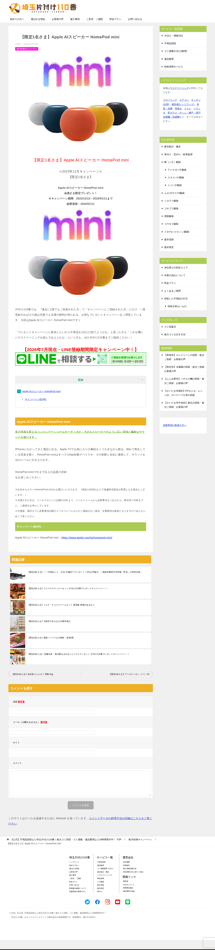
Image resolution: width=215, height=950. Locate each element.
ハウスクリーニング (178, 98)
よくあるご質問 (172, 300)
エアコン (184, 110)
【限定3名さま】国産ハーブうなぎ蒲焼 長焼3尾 (51, 647)
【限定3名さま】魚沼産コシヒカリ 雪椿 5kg (32, 684)
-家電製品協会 (128, 898)
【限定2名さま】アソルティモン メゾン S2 (129, 684)
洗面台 (178, 118)
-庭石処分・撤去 (103, 882)
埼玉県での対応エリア (176, 277)
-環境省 (125, 891)
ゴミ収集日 (170, 336)
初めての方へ (17, 29)
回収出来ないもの (177, 316)
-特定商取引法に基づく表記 (133, 882)
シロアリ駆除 (171, 210)
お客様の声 (57, 29)
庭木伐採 (169, 249)
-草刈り (99, 901)
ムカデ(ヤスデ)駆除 (174, 203)
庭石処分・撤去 (172, 156)
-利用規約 (126, 875)
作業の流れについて (174, 285)
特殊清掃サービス (173, 76)
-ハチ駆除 (100, 892)
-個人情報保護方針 (130, 878)
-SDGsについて (128, 894)
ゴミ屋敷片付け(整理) (175, 61)
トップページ (74, 872)
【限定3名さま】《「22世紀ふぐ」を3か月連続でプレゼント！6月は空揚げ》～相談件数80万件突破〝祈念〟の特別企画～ (85, 582)
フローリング (170, 110)
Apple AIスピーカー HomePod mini (41, 401)
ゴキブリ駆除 (171, 218)
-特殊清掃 (100, 888)
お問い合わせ (135, 29)
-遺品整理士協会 (129, 901)
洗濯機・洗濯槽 (171, 126)
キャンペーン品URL (36, 409)
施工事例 (75, 29)
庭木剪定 (169, 257)
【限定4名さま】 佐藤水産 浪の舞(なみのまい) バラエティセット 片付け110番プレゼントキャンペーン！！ (79, 664)
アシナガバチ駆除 (177, 179)
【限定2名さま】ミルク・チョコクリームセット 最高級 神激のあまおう (61, 615)
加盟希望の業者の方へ (174, 435)
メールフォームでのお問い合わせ (175, 19)
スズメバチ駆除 (176, 187)
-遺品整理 (100, 875)
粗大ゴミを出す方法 (174, 344)
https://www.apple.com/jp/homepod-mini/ (86, 547)
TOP (66, 849)
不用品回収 (170, 53)
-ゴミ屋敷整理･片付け (105, 878)
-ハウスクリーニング (104, 885)
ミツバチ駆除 (175, 195)
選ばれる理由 (38, 29)
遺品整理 (169, 68)
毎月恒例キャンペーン (27, 58)
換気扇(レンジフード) (182, 114)
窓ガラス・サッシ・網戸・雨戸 (184, 122)
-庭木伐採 (100, 895)
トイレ (187, 118)
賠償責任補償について (77, 898)
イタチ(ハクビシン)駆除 (176, 241)
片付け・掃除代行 (173, 45)
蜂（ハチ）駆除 (172, 172)
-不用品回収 (101, 872)
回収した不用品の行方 (176, 308)
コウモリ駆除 (171, 233)
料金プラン (115, 29)
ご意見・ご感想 (94, 29)
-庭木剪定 (100, 898)
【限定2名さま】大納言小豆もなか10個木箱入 (49, 631)
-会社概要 (126, 872)
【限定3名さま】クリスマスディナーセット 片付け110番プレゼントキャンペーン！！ (68, 598)
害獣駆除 (169, 226)
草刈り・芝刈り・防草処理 (178, 164)
